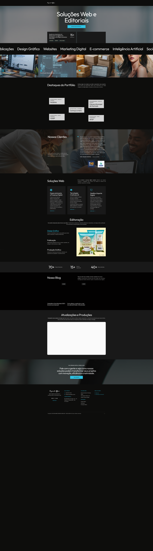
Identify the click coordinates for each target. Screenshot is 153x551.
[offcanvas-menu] (105, 3)
